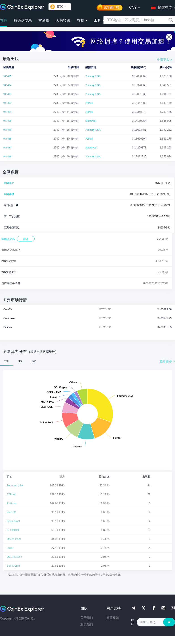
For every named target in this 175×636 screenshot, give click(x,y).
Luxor (10, 548)
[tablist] (87, 361)
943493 (7, 94)
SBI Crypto (13, 565)
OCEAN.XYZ (14, 556)
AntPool (11, 503)
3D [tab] (20, 361)
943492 (7, 103)
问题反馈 (112, 618)
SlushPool (90, 120)
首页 (3, 20)
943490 (7, 120)
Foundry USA (93, 76)
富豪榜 (43, 20)
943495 (7, 76)
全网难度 (9, 194)
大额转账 (63, 20)
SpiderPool (91, 147)
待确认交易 (23, 20)
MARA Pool (14, 539)
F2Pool (89, 103)
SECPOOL (13, 530)
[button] (160, 6)
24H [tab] (6, 361)
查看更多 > (164, 60)
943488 (7, 138)
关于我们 (86, 618)
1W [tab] (34, 361)
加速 (25, 239)
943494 (7, 85)
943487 (7, 147)
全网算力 (9, 183)
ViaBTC (11, 512)
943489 (7, 129)
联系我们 (86, 624)
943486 (7, 156)
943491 (7, 111)
